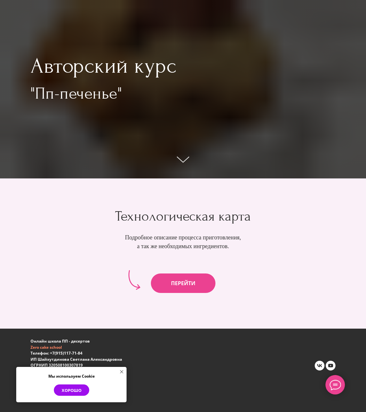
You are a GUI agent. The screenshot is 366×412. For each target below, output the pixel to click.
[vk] (319, 365)
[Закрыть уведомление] (121, 372)
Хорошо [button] (71, 390)
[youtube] (331, 365)
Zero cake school (46, 347)
